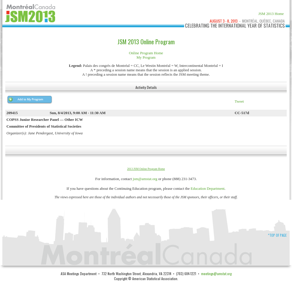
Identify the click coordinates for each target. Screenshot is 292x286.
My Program (145, 57)
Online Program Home (146, 53)
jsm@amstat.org (145, 179)
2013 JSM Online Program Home (146, 168)
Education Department (208, 189)
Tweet (239, 101)
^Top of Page (277, 235)
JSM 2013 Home (271, 14)
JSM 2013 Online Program (146, 41)
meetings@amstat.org (216, 273)
